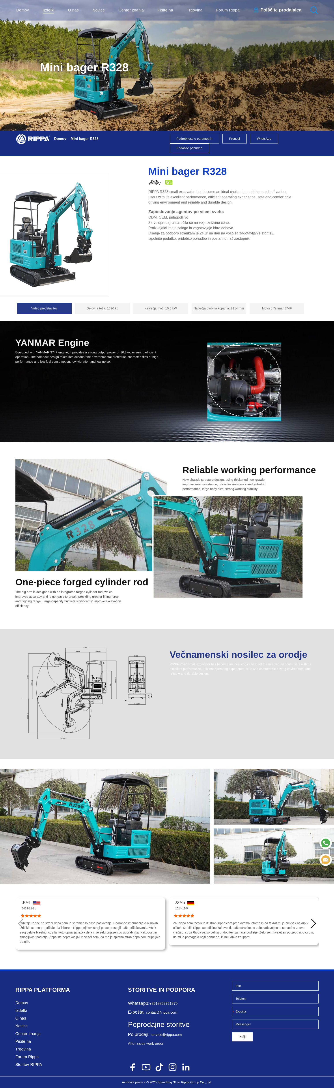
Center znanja (131, 10)
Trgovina (194, 10)
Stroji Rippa (181, 1082)
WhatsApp (264, 138)
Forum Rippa (227, 10)
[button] (314, 923)
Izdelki (48, 10)
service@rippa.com (166, 1035)
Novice (98, 10)
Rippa (24, 989)
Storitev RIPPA (28, 1064)
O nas (73, 10)
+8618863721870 (163, 1003)
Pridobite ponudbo (189, 148)
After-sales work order (145, 1043)
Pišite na (165, 10)
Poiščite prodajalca (280, 10)
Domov (22, 10)
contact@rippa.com (161, 1012)
